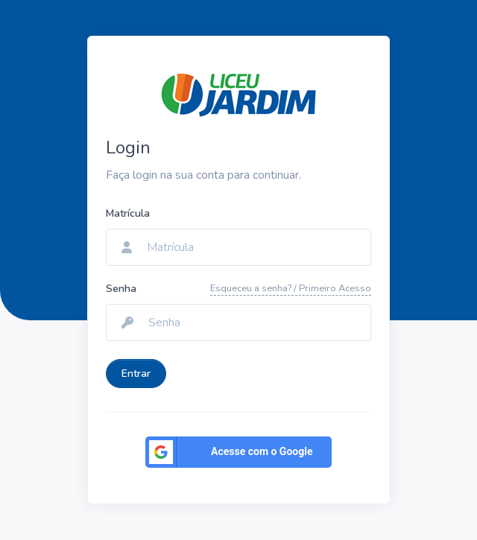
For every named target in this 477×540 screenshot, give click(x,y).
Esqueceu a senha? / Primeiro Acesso (290, 288)
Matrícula (128, 213)
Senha (121, 289)
